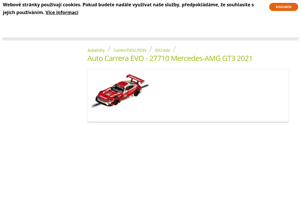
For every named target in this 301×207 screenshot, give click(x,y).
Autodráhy (96, 50)
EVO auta (162, 50)
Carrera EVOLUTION (130, 50)
